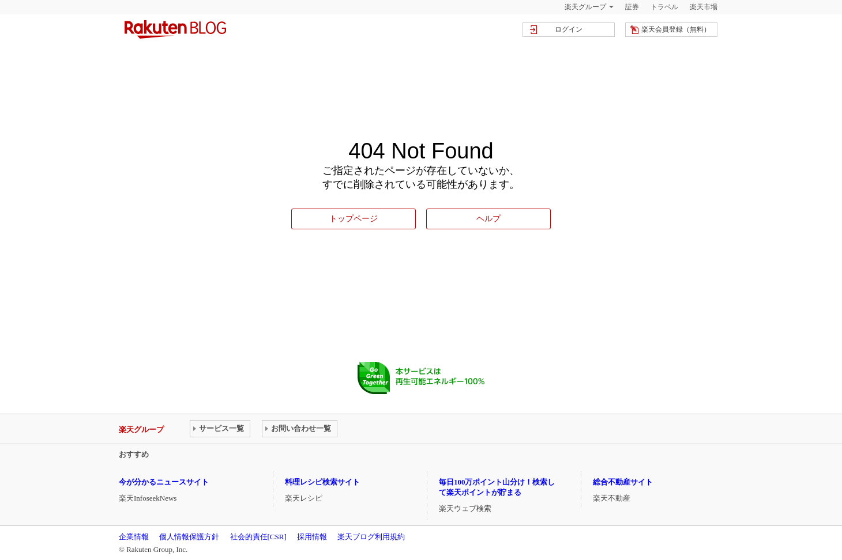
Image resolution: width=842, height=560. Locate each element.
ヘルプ (488, 218)
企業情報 (134, 536)
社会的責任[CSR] (258, 536)
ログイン (568, 29)
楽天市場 (703, 7)
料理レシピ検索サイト (322, 482)
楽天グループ (585, 7)
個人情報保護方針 (189, 536)
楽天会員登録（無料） (676, 29)
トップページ (353, 218)
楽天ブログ (175, 29)
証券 (632, 7)
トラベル (664, 7)
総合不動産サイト (623, 482)
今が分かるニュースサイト (164, 482)
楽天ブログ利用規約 (371, 536)
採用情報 (312, 536)
